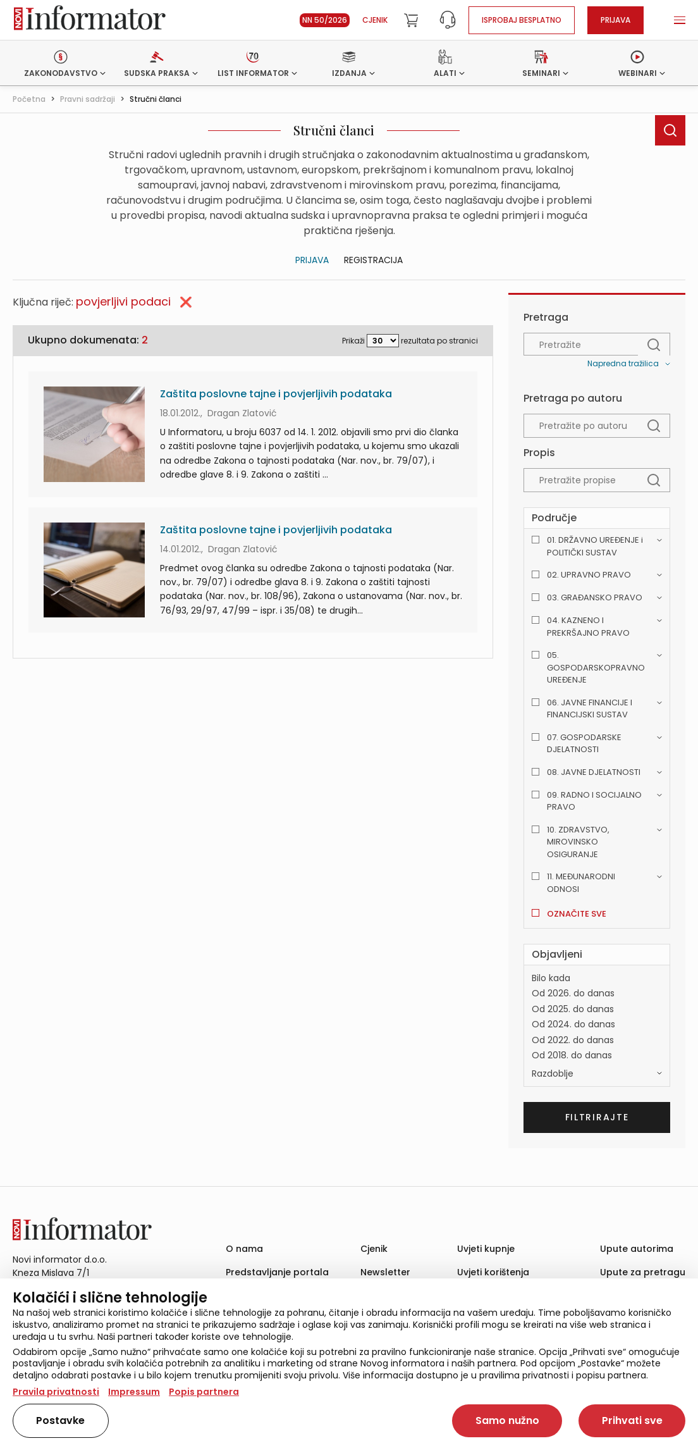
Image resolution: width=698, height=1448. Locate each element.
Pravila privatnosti (56, 1391)
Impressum (134, 1391)
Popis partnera (204, 1391)
